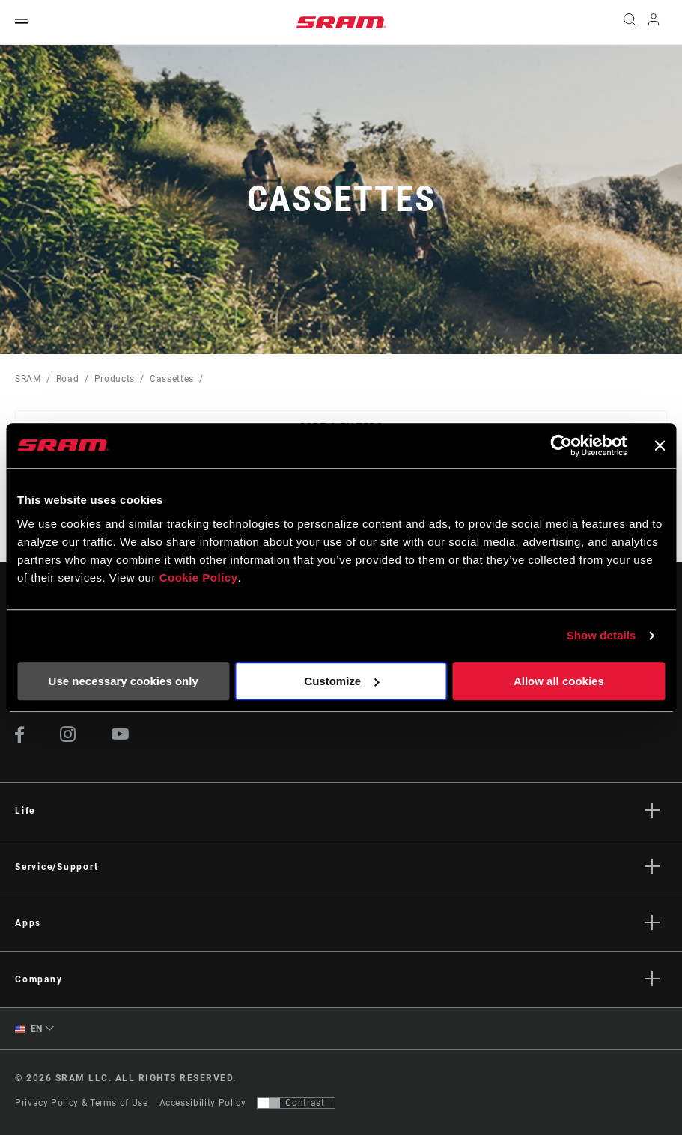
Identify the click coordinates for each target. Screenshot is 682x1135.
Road (67, 379)
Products (114, 379)
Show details (601, 635)
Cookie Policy (198, 577)
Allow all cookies (559, 681)
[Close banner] (659, 445)
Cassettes (172, 379)
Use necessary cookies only (123, 681)
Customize (341, 681)
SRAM (28, 379)
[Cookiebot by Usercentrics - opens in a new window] (561, 445)
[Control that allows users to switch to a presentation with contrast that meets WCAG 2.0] (296, 1103)
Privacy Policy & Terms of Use (81, 1103)
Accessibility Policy (202, 1103)
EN (29, 1029)
